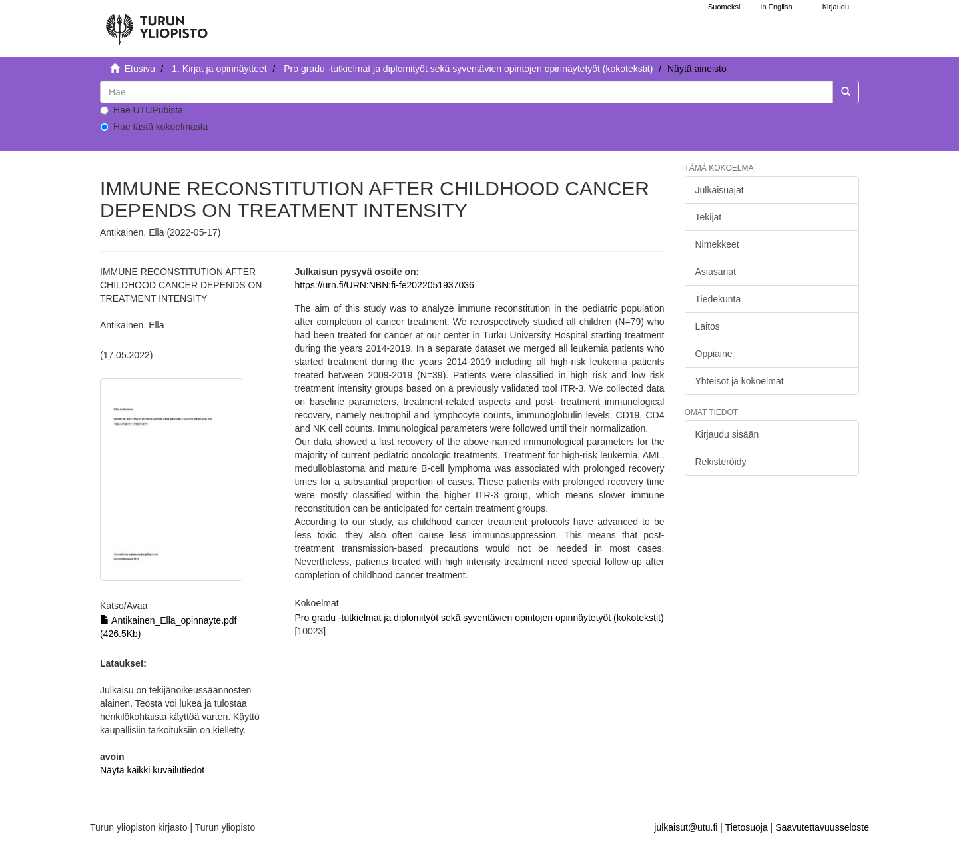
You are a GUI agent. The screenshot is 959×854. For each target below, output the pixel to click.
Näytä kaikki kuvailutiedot (152, 770)
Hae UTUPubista (141, 110)
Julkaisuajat (719, 190)
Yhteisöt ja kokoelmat (739, 381)
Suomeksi (724, 7)
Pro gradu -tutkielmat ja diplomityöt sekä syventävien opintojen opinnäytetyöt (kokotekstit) (468, 68)
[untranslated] (466, 92)
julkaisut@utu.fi (685, 827)
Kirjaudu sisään (727, 434)
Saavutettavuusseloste (822, 827)
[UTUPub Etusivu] (156, 23)
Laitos (707, 326)
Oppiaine (714, 353)
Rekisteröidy (721, 461)
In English (776, 7)
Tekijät (708, 217)
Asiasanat (715, 271)
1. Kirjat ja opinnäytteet (219, 68)
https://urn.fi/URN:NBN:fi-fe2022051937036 (384, 285)
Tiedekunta (718, 299)
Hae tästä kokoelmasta (154, 126)
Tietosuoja (746, 827)
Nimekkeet (717, 244)
